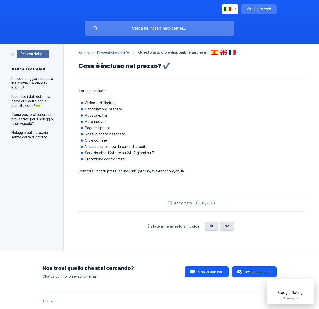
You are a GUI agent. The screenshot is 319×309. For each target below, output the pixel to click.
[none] (230, 9)
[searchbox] (159, 28)
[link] (30, 53)
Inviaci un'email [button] (257, 272)
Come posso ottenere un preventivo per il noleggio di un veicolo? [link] (32, 119)
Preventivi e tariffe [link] (113, 53)
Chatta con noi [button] (210, 272)
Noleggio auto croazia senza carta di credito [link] (29, 135)
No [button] (227, 226)
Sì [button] (211, 226)
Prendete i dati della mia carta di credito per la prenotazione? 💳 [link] (30, 101)
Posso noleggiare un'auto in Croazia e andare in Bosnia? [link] (32, 83)
